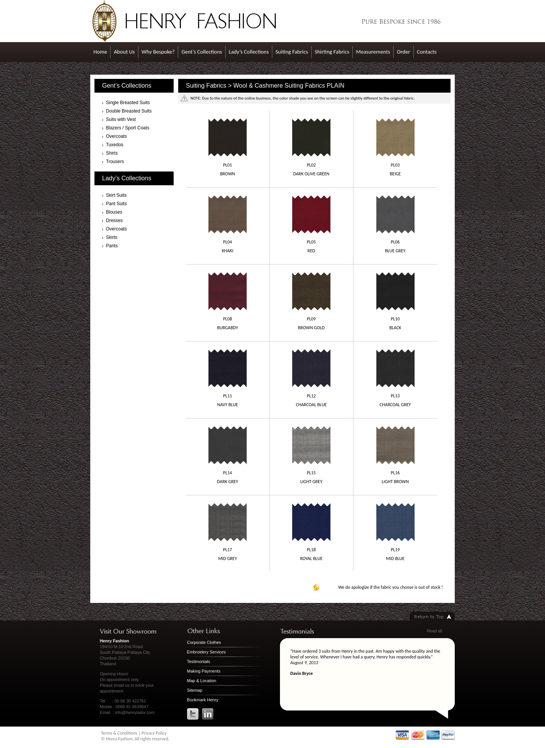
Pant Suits (116, 203)
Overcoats (116, 136)
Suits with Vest (121, 119)
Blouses (114, 212)
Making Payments (203, 671)
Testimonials (198, 661)
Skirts (111, 237)
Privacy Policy (154, 733)
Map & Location (201, 680)
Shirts (112, 153)
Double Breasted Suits (128, 111)
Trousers (115, 161)
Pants (112, 245)
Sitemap (194, 690)
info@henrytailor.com (135, 712)
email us (122, 685)
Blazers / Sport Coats (127, 128)
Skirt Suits (116, 195)
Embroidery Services (206, 652)
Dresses (114, 220)
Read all (434, 631)
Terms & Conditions (119, 733)
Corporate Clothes (204, 642)
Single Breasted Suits (128, 102)
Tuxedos (115, 144)
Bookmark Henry (202, 699)
